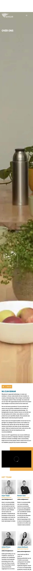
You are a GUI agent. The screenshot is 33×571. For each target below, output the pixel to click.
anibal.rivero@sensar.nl (7, 550)
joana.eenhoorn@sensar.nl (23, 551)
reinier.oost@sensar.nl (22, 499)
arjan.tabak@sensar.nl (7, 499)
